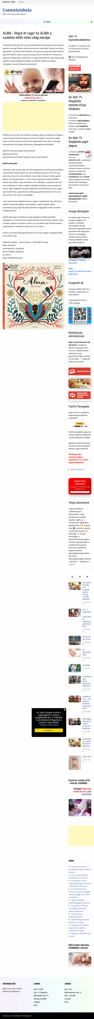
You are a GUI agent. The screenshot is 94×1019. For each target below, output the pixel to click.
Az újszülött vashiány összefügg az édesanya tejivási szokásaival (78, 908)
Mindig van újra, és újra (86, 638)
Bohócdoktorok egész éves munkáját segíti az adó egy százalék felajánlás (86, 591)
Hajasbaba (86, 665)
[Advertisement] (33, 116)
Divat (35, 1005)
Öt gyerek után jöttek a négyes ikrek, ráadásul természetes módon (79, 928)
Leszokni (67, 999)
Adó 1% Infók (38, 989)
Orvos (66, 1002)
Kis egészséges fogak (86, 652)
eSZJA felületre (83, 120)
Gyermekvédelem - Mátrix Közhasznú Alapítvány (86, 681)
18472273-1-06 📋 (33, 97)
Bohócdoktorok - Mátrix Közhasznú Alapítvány (86, 742)
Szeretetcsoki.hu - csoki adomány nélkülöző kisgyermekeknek (86, 702)
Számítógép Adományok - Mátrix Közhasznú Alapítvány (86, 723)
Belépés (21, 2)
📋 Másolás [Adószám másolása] (75, 69)
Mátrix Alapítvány (77, 469)
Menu (47, 22)
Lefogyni (37, 1002)
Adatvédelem (16, 1016)
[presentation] (72, 577)
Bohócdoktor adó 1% (41, 995)
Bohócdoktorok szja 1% (72, 992)
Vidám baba (86, 757)
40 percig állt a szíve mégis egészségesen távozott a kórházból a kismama (80, 883)
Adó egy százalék (40, 999)
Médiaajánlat (26, 1016)
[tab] (72, 577)
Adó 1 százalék (69, 995)
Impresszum (7, 1016)
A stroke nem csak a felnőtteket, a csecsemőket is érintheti (80, 869)
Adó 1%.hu (68, 989)
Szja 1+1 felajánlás (40, 992)
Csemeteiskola (17, 10)
